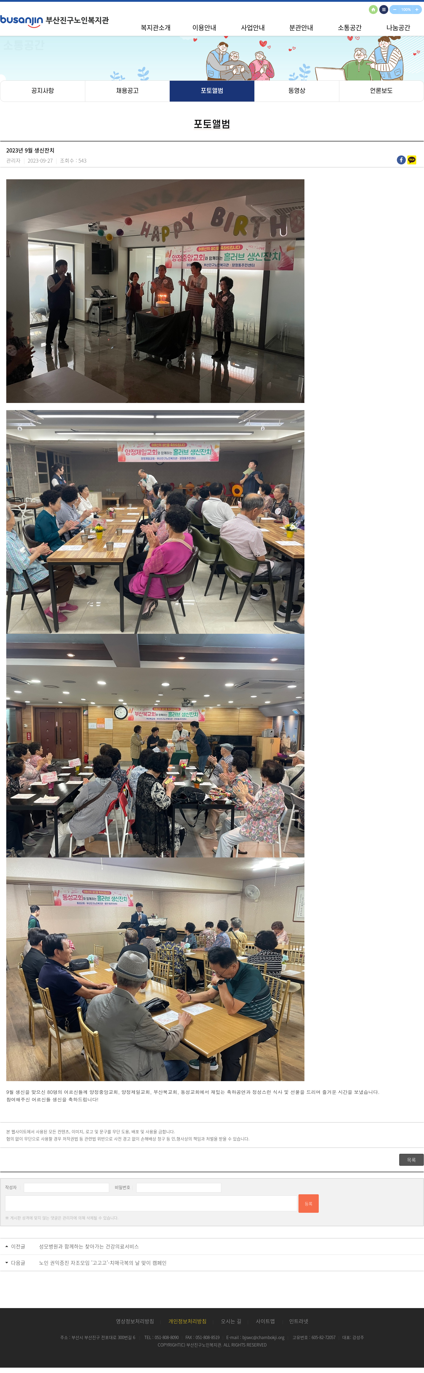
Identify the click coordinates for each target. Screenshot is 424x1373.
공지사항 (42, 91)
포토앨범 (212, 91)
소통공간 (350, 27)
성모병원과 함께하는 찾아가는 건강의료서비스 (89, 1246)
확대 (418, 10)
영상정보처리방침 (135, 1321)
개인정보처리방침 (187, 1321)
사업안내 (253, 27)
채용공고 (127, 91)
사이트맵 (385, 10)
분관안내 (301, 27)
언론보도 (381, 91)
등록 (308, 1204)
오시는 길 (231, 1321)
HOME (374, 10)
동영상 (296, 91)
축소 (394, 10)
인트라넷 (298, 1321)
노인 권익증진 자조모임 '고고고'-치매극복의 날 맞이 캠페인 (103, 1262)
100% (406, 10)
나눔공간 (398, 27)
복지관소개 (156, 27)
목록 (411, 1159)
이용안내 (204, 27)
